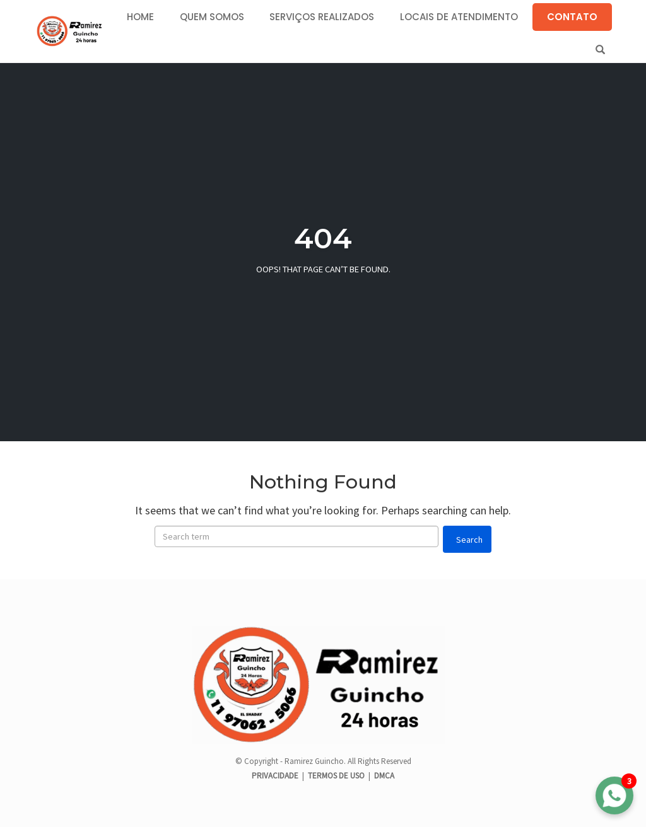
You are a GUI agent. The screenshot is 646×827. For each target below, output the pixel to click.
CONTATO (572, 16)
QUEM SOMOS (212, 16)
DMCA (384, 775)
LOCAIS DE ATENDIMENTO (459, 16)
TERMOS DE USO (336, 775)
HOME (140, 16)
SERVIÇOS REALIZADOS (321, 16)
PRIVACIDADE (276, 775)
